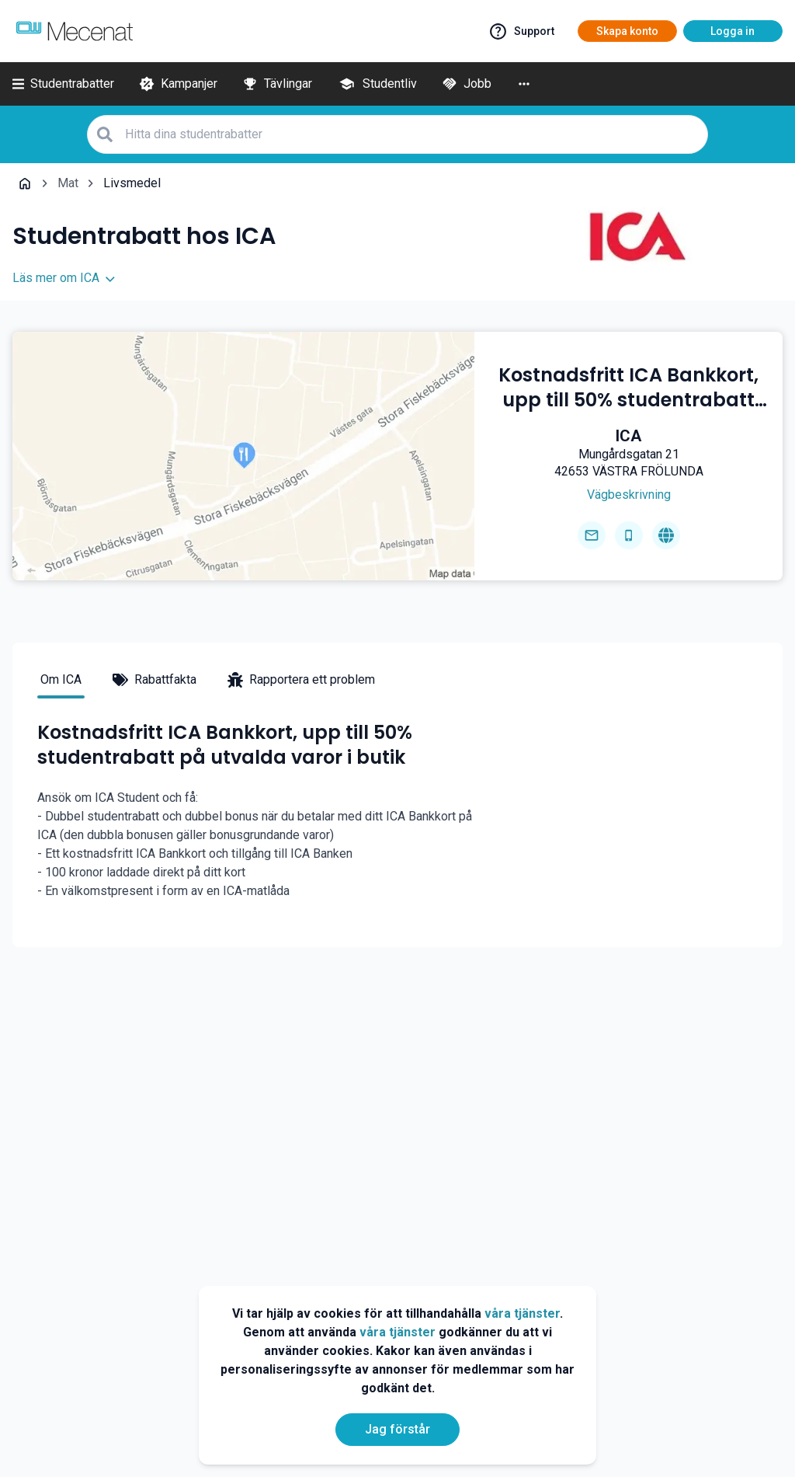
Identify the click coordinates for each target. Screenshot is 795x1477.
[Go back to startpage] (25, 183)
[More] (524, 84)
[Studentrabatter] (63, 84)
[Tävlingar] (277, 84)
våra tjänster (522, 1313)
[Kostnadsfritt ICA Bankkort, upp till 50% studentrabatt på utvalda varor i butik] (628, 388)
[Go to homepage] (666, 535)
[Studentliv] (377, 84)
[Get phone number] (629, 535)
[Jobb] (466, 84)
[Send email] (592, 535)
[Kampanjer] (178, 84)
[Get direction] (628, 495)
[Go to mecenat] (74, 31)
